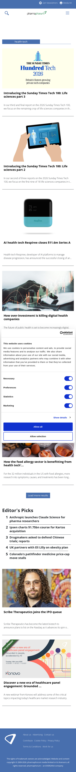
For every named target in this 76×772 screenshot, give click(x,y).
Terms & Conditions (32, 746)
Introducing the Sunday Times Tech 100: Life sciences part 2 (36, 168)
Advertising (38, 734)
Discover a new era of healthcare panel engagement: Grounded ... (32, 684)
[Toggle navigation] (8, 13)
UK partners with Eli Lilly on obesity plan (39, 547)
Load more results (38, 495)
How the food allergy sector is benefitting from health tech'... (38, 463)
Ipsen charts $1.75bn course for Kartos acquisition (37, 529)
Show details (60, 417)
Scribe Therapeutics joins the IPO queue (33, 612)
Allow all (38, 426)
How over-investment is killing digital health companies (36, 317)
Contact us (49, 734)
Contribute (28, 740)
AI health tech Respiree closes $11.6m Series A (37, 242)
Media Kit (67, 2)
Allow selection (38, 436)
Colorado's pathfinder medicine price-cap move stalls (40, 556)
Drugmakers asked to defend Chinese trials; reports (37, 539)
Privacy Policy (54, 740)
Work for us (48, 746)
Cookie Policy (40, 740)
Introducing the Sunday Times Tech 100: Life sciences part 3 (36, 94)
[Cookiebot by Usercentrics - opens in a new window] (60, 333)
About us (27, 734)
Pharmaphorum (10, 739)
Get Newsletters (50, 2)
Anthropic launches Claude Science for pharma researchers (37, 519)
